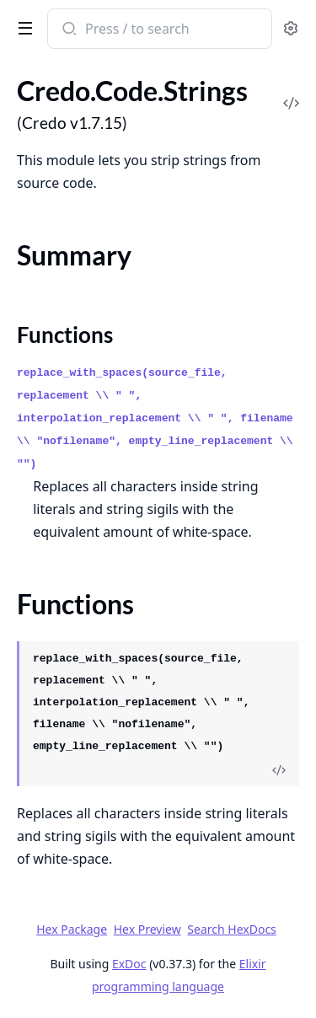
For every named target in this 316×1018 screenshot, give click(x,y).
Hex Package (71, 929)
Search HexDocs (231, 929)
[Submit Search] (67, 30)
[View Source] (278, 771)
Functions (65, 334)
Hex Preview (147, 929)
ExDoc (129, 964)
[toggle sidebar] (22, 27)
